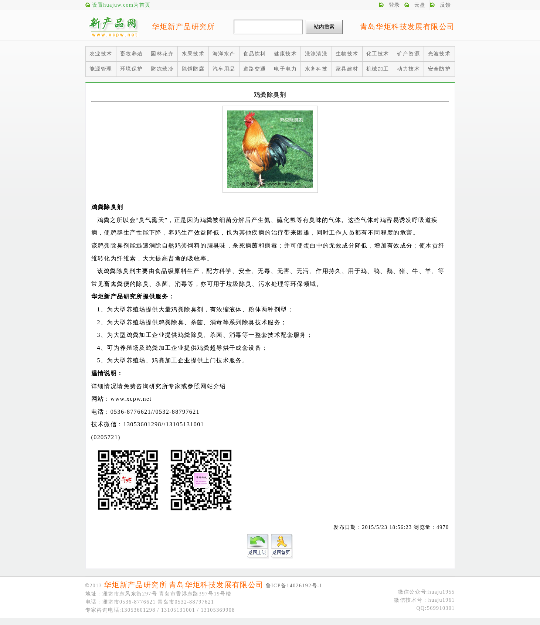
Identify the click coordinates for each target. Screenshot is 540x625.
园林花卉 (162, 54)
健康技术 (285, 54)
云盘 (420, 5)
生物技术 (347, 54)
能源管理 (100, 69)
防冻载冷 (162, 69)
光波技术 (439, 54)
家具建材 (347, 69)
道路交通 (254, 69)
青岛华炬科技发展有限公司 (407, 27)
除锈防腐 (193, 69)
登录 (394, 5)
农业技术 (100, 54)
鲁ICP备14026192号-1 (294, 585)
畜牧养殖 (131, 54)
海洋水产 (224, 54)
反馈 (445, 5)
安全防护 (439, 69)
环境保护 (131, 69)
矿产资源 (408, 54)
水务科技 (316, 69)
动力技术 (408, 69)
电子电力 (285, 69)
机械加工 (377, 69)
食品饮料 (254, 54)
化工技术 (377, 54)
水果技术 (193, 54)
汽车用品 (224, 69)
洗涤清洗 (316, 54)
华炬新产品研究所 (183, 27)
